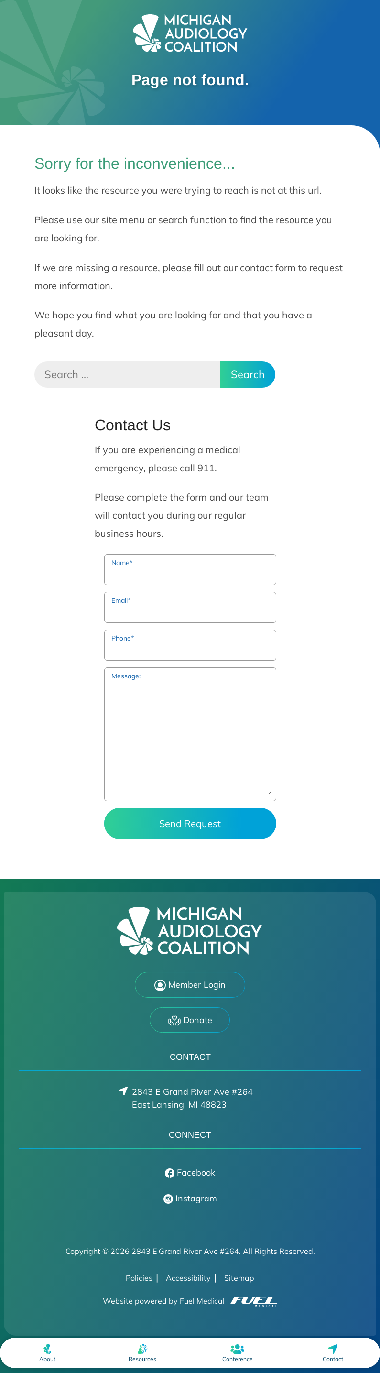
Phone (122, 638)
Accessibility (188, 1278)
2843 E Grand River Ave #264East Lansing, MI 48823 (192, 1098)
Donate (190, 1020)
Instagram (190, 1198)
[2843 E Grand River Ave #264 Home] (190, 33)
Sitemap (239, 1278)
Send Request (190, 823)
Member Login (190, 985)
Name (121, 562)
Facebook (190, 1172)
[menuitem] (47, 1353)
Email (120, 600)
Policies (139, 1278)
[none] (47, 1353)
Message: (126, 676)
